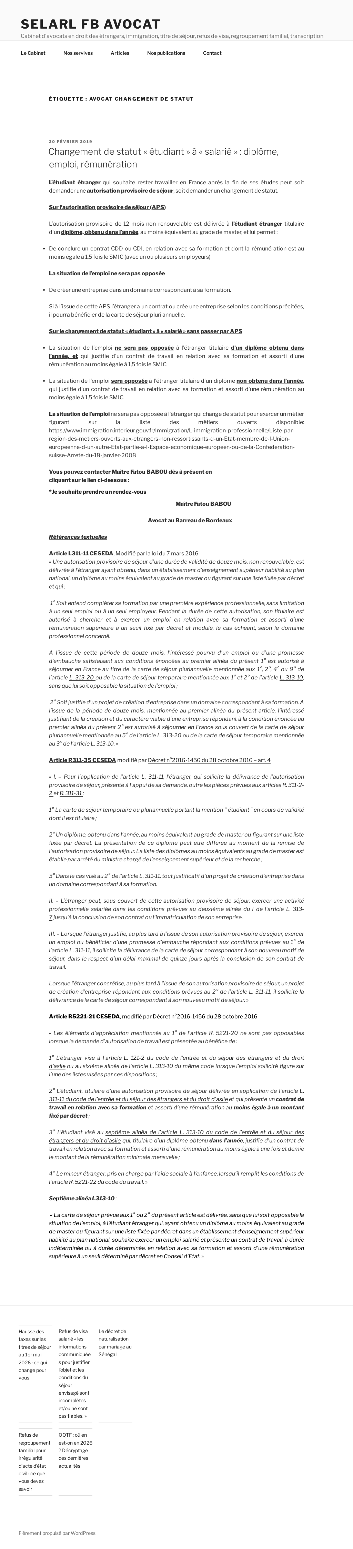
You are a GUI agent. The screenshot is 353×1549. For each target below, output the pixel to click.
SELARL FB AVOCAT (91, 24)
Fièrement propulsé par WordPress (57, 1533)
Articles (123, 53)
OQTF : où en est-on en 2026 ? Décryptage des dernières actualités (75, 1450)
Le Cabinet (36, 53)
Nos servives (81, 53)
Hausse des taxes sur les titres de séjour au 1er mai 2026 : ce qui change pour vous (35, 1355)
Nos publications (169, 53)
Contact (215, 53)
